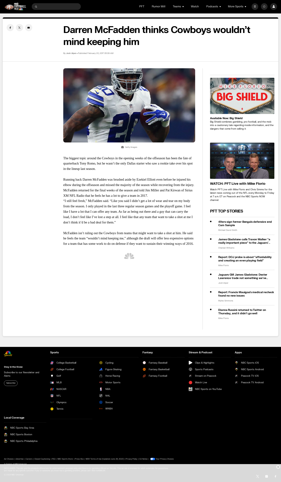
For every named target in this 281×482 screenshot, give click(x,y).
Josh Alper (71, 53)
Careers (29, 459)
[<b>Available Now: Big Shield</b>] (242, 96)
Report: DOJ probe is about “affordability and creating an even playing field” (245, 259)
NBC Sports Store (65, 459)
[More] (255, 6)
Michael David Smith (227, 230)
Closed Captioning (42, 459)
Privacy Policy (131, 459)
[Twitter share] (19, 27)
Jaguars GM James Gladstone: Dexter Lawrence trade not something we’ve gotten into (242, 276)
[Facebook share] (10, 27)
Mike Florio (223, 265)
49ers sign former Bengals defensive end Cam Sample (245, 223)
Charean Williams (226, 248)
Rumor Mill (158, 6)
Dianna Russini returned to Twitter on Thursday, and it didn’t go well (242, 311)
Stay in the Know (13, 366)
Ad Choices (9, 459)
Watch (195, 6)
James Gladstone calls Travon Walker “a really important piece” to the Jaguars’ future (244, 241)
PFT (141, 6)
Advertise (20, 459)
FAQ (54, 459)
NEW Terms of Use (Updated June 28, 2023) (105, 459)
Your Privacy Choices (165, 459)
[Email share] (28, 27)
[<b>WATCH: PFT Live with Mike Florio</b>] (242, 161)
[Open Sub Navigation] (183, 6)
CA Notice (143, 459)
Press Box (79, 459)
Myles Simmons (225, 301)
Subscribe (10, 383)
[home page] (15, 6)
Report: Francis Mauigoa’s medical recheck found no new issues (246, 294)
